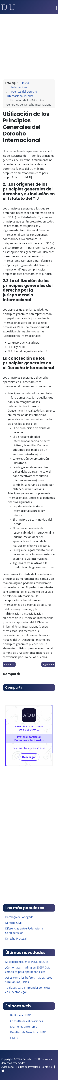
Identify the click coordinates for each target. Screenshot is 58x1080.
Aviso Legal (7, 1067)
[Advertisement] (29, 45)
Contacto (47, 1067)
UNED (14, 1038)
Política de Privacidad (28, 1067)
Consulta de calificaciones (26, 1021)
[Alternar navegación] (53, 8)
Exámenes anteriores (23, 1026)
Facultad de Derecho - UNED (28, 1032)
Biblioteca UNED (20, 1015)
